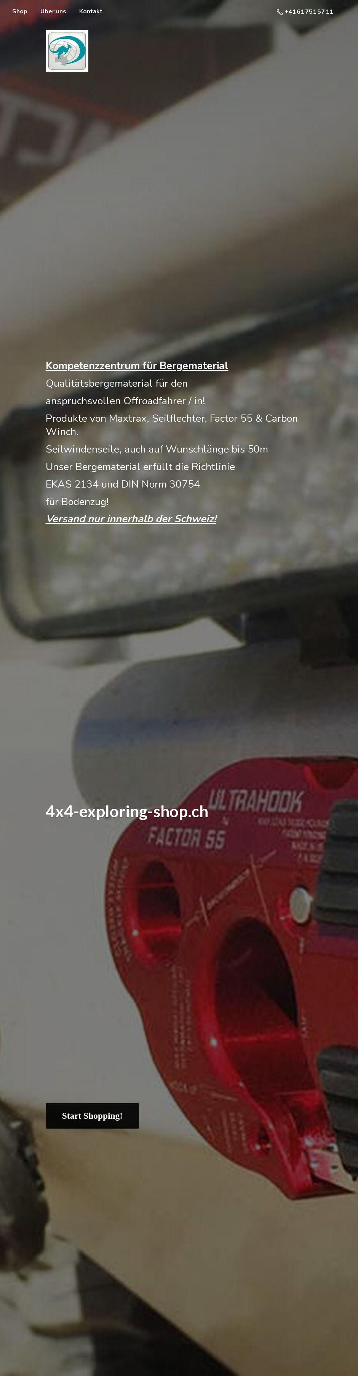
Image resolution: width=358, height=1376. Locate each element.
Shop (19, 11)
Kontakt (90, 11)
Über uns (53, 11)
